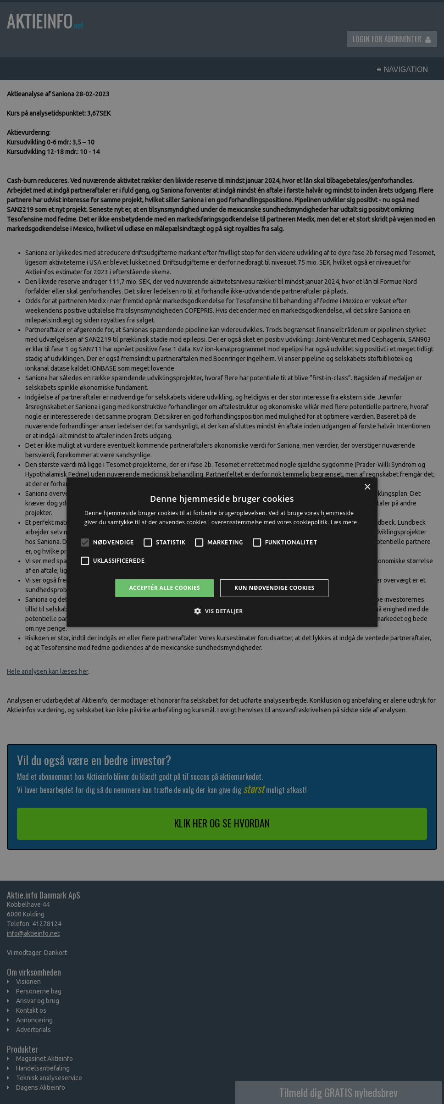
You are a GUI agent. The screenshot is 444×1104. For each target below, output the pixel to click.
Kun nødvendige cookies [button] (274, 588)
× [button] (367, 486)
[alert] (222, 552)
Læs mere (344, 522)
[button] (222, 611)
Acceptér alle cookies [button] (164, 588)
